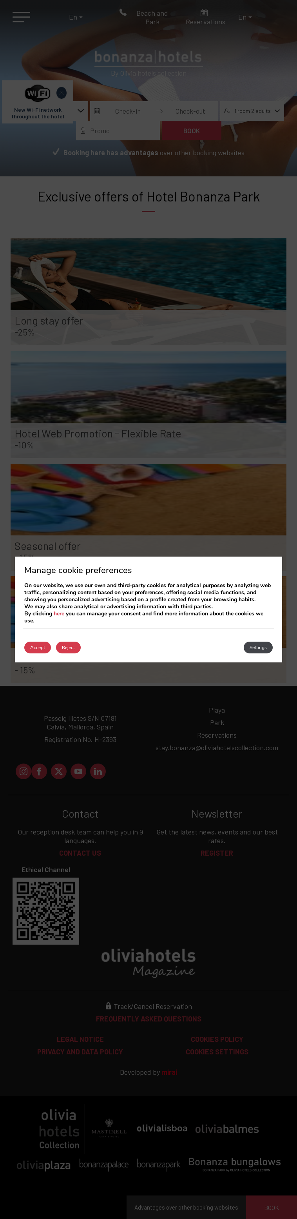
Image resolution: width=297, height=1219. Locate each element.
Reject (68, 647)
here (59, 613)
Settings (258, 647)
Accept (37, 647)
